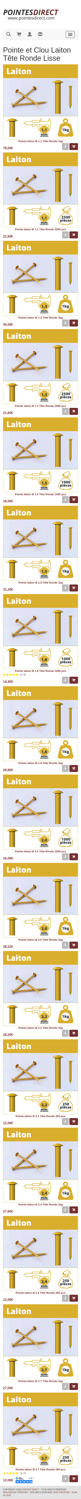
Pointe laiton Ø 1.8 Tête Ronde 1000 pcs (40, 670)
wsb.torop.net (61, 1492)
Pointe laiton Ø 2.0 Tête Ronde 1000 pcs (40, 851)
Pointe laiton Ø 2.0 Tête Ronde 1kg (40, 939)
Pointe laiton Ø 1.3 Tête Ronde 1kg (40, 317)
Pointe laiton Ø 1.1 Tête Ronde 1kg (40, 141)
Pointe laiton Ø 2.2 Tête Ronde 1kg (40, 1027)
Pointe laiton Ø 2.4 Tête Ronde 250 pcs (40, 1292)
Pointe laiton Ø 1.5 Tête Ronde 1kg (40, 582)
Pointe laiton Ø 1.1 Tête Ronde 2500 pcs (40, 229)
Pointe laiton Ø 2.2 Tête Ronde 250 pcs (40, 1116)
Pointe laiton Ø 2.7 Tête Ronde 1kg (40, 1381)
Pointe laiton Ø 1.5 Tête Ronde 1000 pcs (40, 494)
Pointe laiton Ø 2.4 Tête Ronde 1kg (40, 1204)
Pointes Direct (30, 1489)
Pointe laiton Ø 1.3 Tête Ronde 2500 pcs (40, 405)
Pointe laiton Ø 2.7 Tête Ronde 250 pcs (40, 1469)
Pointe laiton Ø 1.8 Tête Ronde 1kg (40, 763)
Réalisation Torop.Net (15, 1492)
